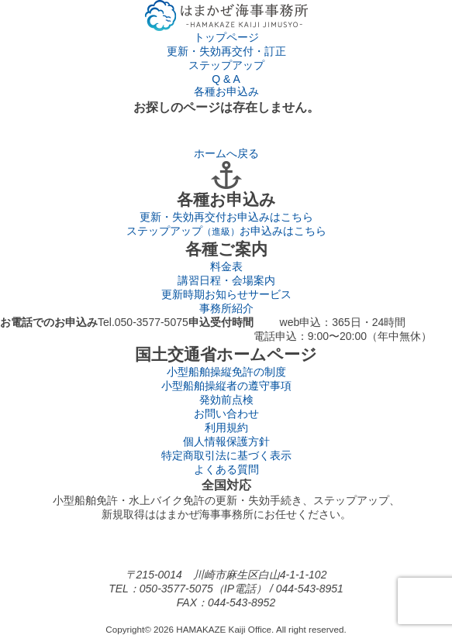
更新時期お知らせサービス (226, 294)
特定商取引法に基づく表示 (226, 455)
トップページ (226, 37)
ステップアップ (226, 65)
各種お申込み (226, 91)
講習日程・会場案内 (226, 280)
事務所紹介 (226, 308)
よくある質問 (226, 469)
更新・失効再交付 (226, 217)
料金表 (226, 266)
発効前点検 (226, 399)
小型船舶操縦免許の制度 (226, 372)
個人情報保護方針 (226, 441)
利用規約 (226, 427)
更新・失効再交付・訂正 (226, 51)
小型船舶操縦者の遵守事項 (226, 385)
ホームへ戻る (226, 153)
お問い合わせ (226, 413)
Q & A (226, 79)
